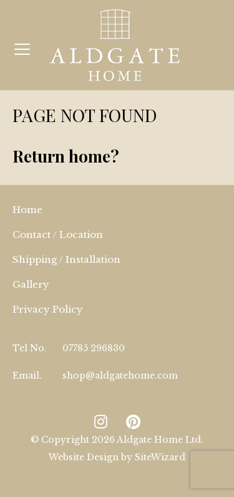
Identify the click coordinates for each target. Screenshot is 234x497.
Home (27, 209)
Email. (27, 375)
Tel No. (29, 348)
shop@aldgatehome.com (120, 375)
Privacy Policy (47, 309)
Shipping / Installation (66, 259)
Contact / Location (57, 234)
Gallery (30, 284)
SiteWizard (160, 457)
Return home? (65, 156)
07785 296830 (93, 348)
